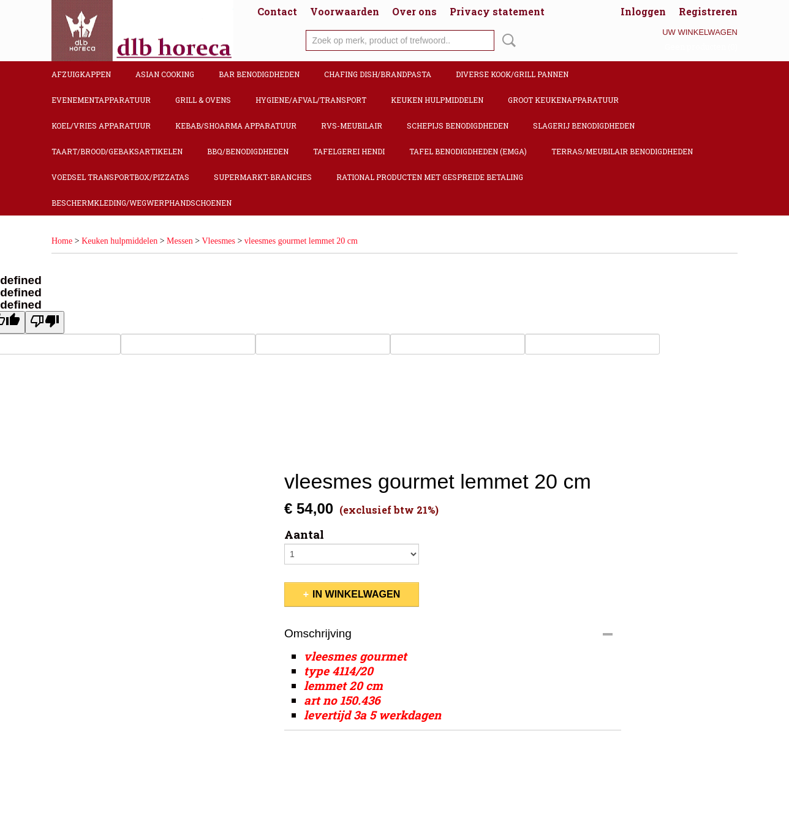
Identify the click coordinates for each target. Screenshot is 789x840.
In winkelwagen (356, 594)
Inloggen (643, 11)
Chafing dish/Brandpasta (377, 74)
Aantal (304, 534)
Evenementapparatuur (101, 100)
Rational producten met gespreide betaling (429, 177)
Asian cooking (164, 74)
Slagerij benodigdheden (584, 125)
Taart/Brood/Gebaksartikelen (117, 151)
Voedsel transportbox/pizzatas (120, 177)
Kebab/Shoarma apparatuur (235, 125)
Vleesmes (218, 241)
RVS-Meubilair (351, 125)
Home (61, 241)
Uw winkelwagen (700, 32)
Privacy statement (497, 11)
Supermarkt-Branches (263, 177)
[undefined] (44, 322)
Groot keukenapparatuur (563, 100)
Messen (180, 241)
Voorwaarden (344, 11)
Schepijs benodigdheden (457, 125)
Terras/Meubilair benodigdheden (622, 151)
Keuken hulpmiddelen (437, 100)
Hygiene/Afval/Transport (310, 100)
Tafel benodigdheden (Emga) (468, 151)
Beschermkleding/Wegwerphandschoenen (141, 203)
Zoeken (506, 40)
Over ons (414, 11)
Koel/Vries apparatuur (101, 125)
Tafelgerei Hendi (349, 151)
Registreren (708, 11)
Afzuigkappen (81, 74)
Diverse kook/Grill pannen (512, 74)
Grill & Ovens (203, 100)
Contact (277, 11)
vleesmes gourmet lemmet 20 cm (301, 241)
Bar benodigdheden (259, 74)
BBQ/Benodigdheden (248, 151)
